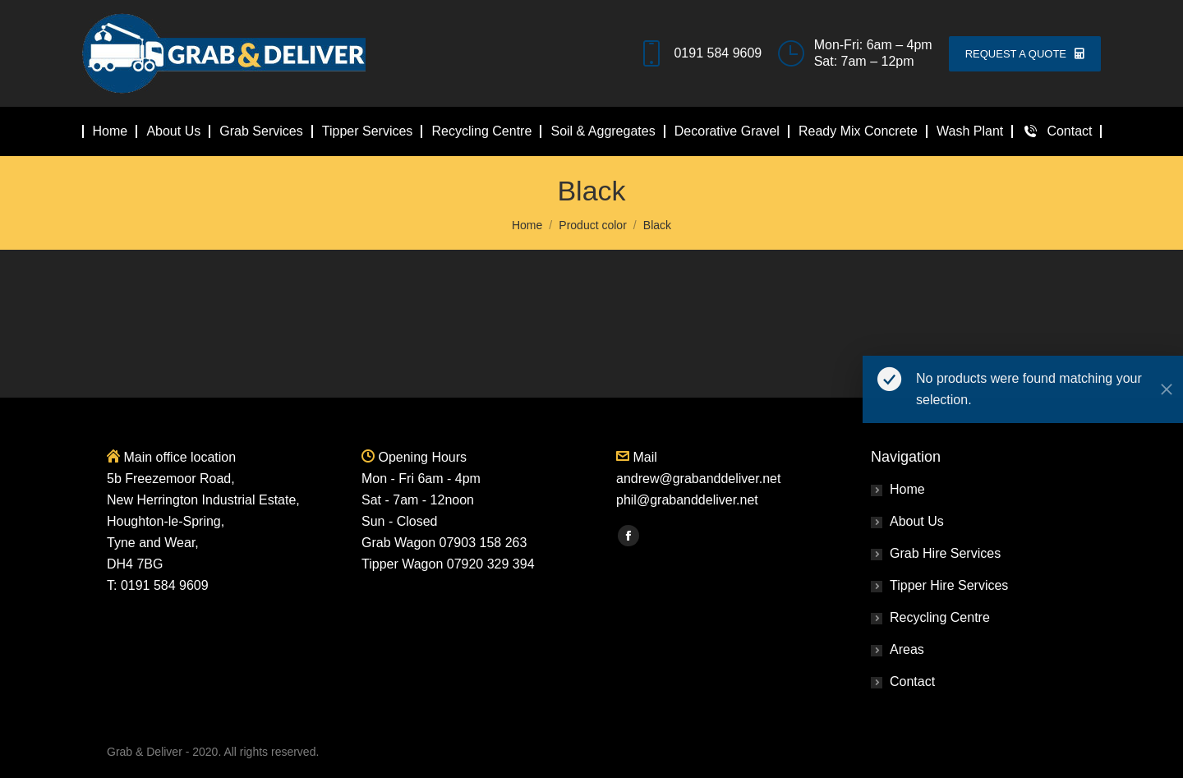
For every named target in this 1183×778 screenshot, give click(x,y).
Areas (907, 649)
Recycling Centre (940, 617)
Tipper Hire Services (949, 585)
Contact (912, 681)
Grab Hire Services (945, 553)
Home (907, 489)
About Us (917, 521)
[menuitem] (110, 131)
